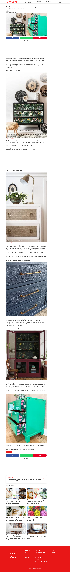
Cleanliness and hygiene (59, 1)
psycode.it (27, 557)
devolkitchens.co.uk (9, 380)
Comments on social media (42, 561)
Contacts (27, 555)
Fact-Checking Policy (40, 552)
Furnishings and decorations (28, 1)
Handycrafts (49, 1)
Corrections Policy (39, 555)
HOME (7, 4)
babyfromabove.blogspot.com (11, 316)
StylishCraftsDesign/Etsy (10, 138)
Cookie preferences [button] (56, 555)
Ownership (37, 559)
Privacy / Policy (55, 552)
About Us (27, 552)
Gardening (38, 1)
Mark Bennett (12, 11)
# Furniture (9, 452)
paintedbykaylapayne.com (10, 443)
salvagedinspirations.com (10, 242)
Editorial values (39, 557)
